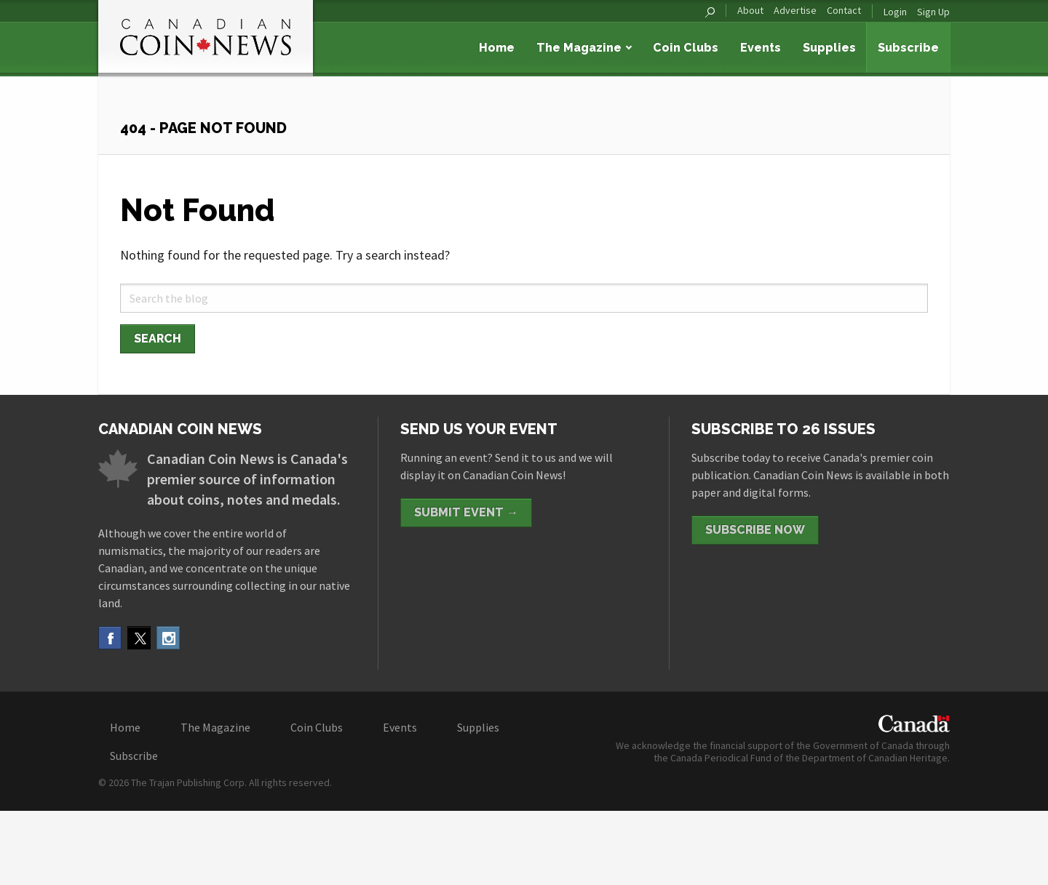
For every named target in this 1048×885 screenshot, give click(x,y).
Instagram (168, 637)
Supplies (829, 48)
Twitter (139, 637)
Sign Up (933, 11)
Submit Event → (466, 512)
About (750, 10)
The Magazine (579, 48)
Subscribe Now (755, 530)
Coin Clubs (685, 48)
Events (760, 48)
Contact (844, 10)
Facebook (110, 637)
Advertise (795, 10)
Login (895, 11)
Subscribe (908, 48)
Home (497, 48)
